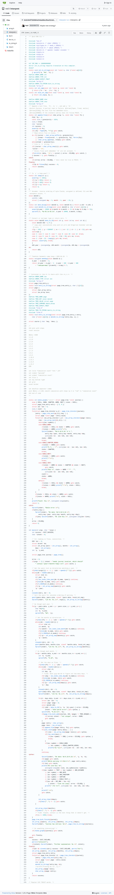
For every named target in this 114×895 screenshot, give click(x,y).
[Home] (4, 3)
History (89, 33)
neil (7, 9)
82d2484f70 (34, 25)
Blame (81, 33)
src (68, 20)
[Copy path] (79, 20)
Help (20, 3)
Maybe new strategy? (48, 26)
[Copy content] (100, 33)
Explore (12, 3)
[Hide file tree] (4, 20)
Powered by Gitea (8, 893)
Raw (75, 33)
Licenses (104, 893)
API (110, 893)
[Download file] (96, 33)
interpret (14, 9)
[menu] (95, 893)
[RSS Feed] (73, 8)
